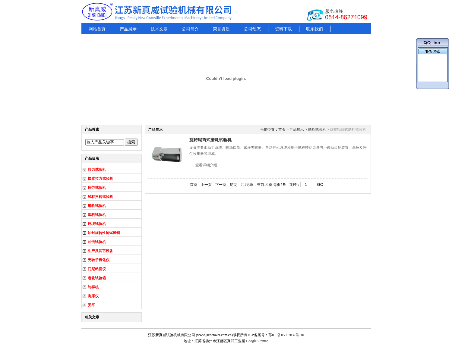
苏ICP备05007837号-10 (286, 335)
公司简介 (190, 29)
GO (320, 184)
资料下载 (283, 29)
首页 (282, 129)
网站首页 (97, 29)
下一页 (220, 185)
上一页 (206, 185)
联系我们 (314, 29)
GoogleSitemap (257, 341)
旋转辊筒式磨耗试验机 (210, 140)
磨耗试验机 (317, 129)
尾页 (233, 185)
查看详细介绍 (206, 165)
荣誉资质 (221, 29)
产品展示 (128, 29)
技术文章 (159, 29)
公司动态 (252, 29)
